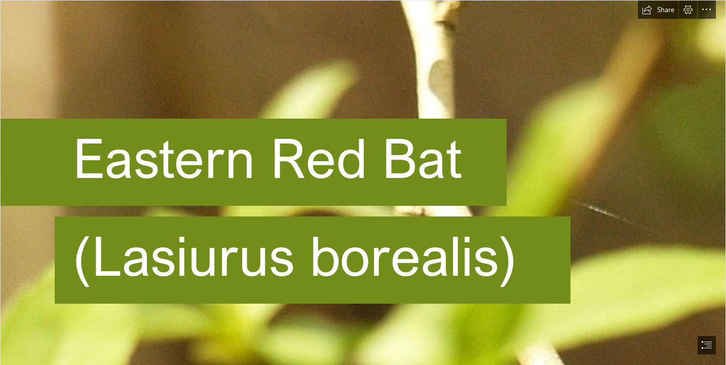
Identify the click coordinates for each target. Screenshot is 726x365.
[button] (658, 10)
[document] (363, 182)
